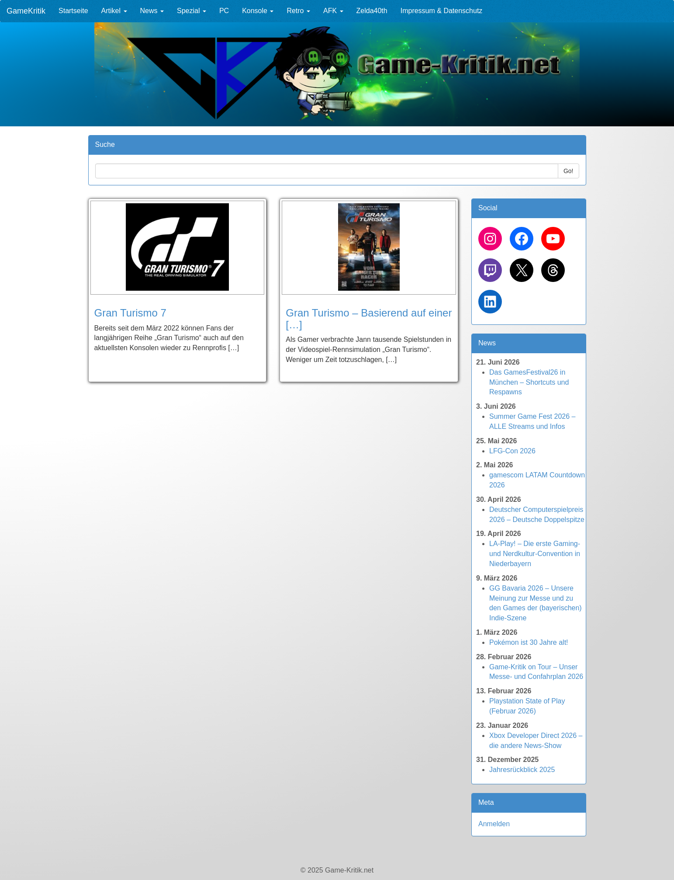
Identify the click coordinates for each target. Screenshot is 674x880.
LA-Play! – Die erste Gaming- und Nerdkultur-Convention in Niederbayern (534, 553)
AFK (333, 10)
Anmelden (494, 824)
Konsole (257, 10)
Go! (568, 170)
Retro (298, 10)
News (152, 10)
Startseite (73, 10)
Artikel (114, 10)
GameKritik (26, 11)
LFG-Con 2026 (512, 451)
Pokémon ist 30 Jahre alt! (528, 642)
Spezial (191, 10)
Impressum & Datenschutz (442, 10)
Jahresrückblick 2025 (522, 769)
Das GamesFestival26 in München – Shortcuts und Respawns (529, 382)
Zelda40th (371, 10)
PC (224, 10)
